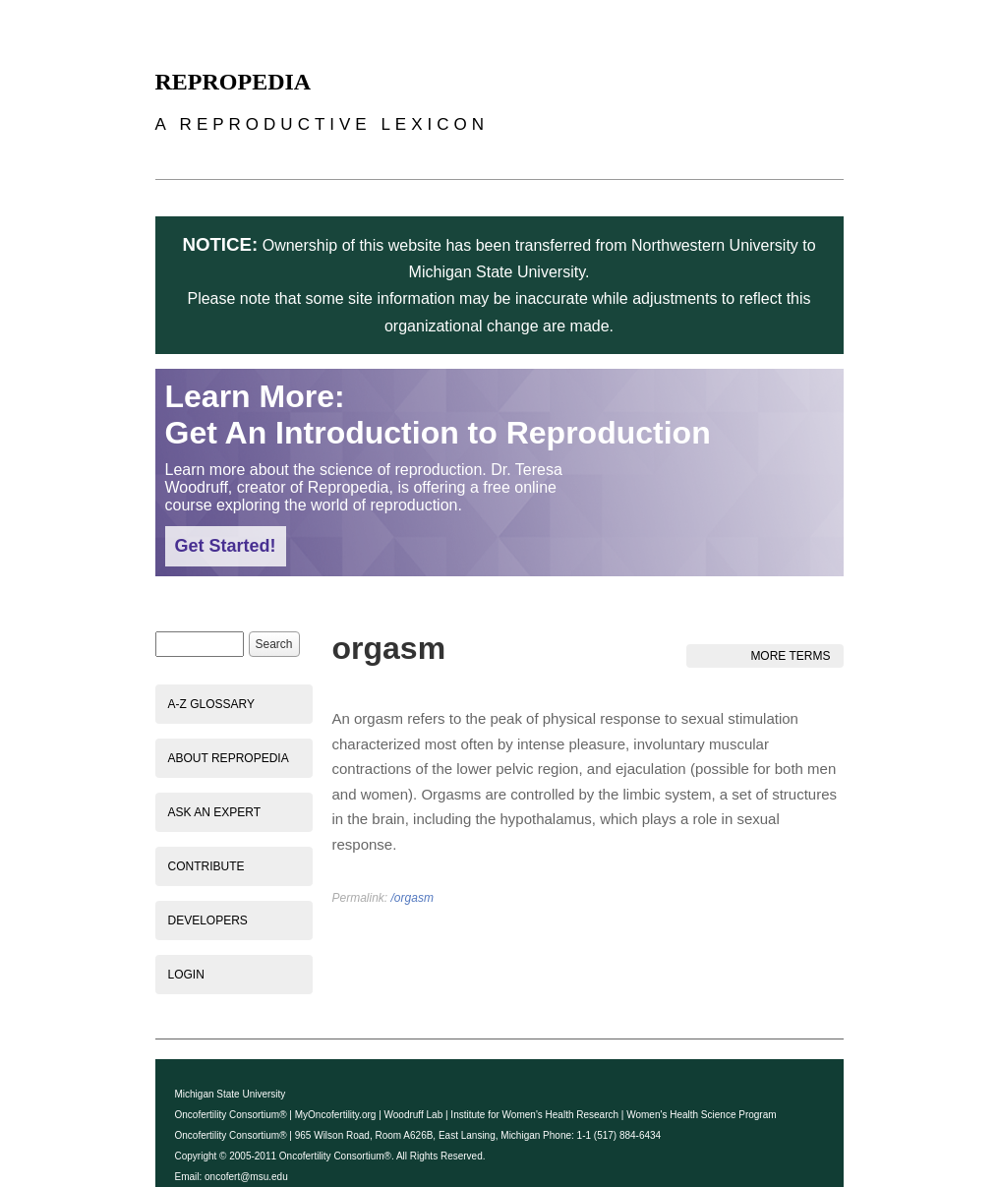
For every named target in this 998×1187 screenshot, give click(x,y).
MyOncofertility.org (336, 1114)
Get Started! (225, 546)
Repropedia (233, 81)
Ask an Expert (214, 812)
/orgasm (412, 898)
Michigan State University (230, 1094)
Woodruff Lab (413, 1114)
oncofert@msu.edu (246, 1176)
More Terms (790, 656)
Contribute (206, 866)
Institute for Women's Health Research (534, 1114)
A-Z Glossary (211, 704)
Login (186, 974)
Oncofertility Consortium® (231, 1114)
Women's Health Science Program (701, 1114)
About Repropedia (228, 758)
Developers (208, 920)
